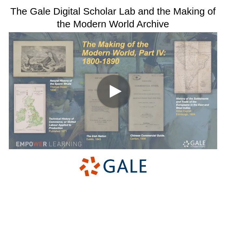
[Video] (113, 90)
